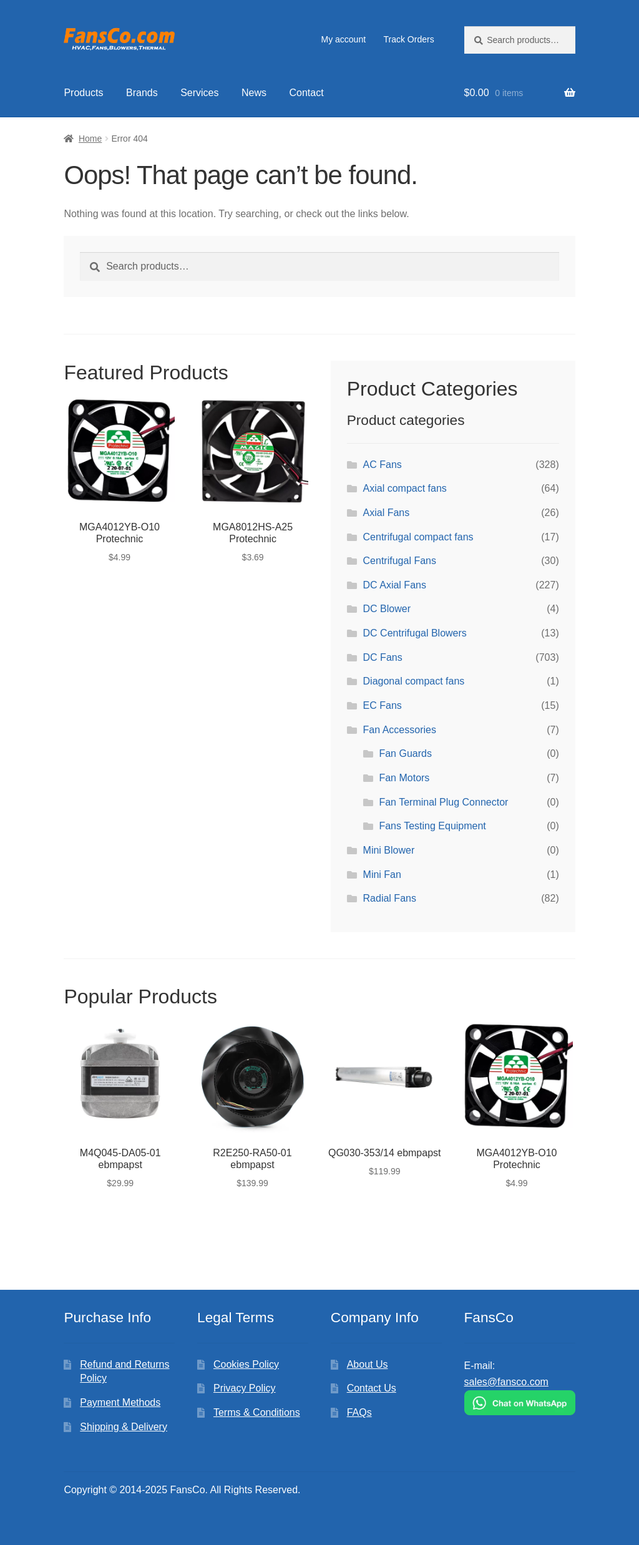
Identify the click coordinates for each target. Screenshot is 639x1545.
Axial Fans (386, 512)
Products (83, 92)
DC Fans (382, 657)
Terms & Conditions (256, 1412)
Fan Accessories (399, 729)
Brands (142, 92)
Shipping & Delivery (123, 1426)
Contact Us (371, 1388)
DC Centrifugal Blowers (415, 633)
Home (90, 139)
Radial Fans (389, 898)
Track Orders (408, 39)
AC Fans (382, 464)
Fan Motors (404, 777)
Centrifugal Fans (399, 560)
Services (199, 92)
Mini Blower (389, 850)
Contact (306, 92)
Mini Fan (382, 874)
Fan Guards (405, 753)
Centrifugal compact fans (418, 537)
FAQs (359, 1412)
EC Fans (382, 705)
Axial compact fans (405, 488)
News (253, 92)
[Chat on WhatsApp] (519, 1402)
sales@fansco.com (506, 1382)
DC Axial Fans (394, 585)
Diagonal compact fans (414, 681)
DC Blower (387, 608)
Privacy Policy (244, 1388)
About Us (367, 1364)
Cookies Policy (246, 1364)
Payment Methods (120, 1402)
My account (343, 39)
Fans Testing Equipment (432, 826)
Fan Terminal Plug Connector (443, 802)
